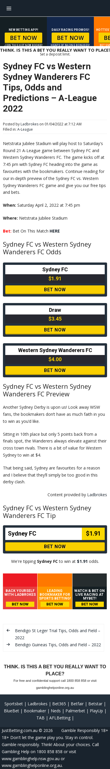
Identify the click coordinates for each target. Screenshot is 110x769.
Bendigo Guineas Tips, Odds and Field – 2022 (58, 644)
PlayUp (96, 711)
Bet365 (59, 703)
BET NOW (23, 38)
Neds (56, 711)
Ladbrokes (29, 124)
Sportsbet (13, 703)
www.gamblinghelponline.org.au (32, 765)
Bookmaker (35, 711)
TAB (40, 718)
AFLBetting (59, 718)
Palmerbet (75, 711)
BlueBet (11, 711)
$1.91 (82, 561)
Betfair (77, 703)
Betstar (95, 703)
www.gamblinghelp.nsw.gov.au (31, 758)
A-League (25, 129)
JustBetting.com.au (20, 730)
